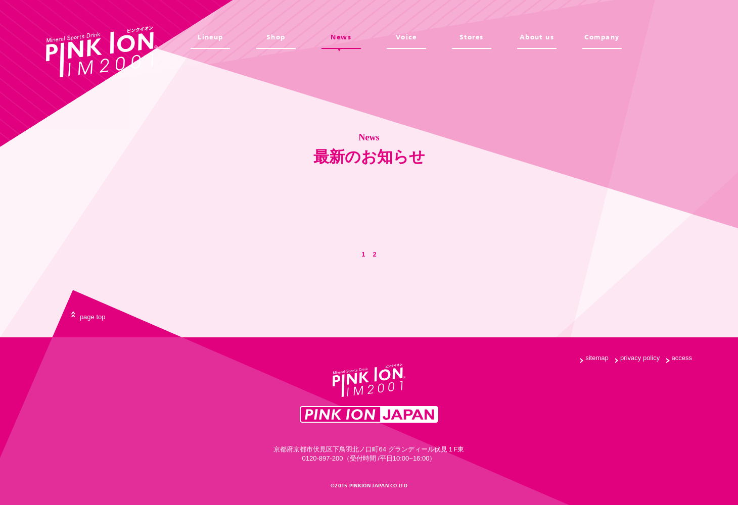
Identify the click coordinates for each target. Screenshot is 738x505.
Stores (471, 37)
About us (537, 37)
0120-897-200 (322, 458)
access (682, 358)
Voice (406, 37)
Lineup (210, 37)
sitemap (597, 358)
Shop (276, 37)
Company (601, 37)
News (341, 37)
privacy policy (640, 358)
